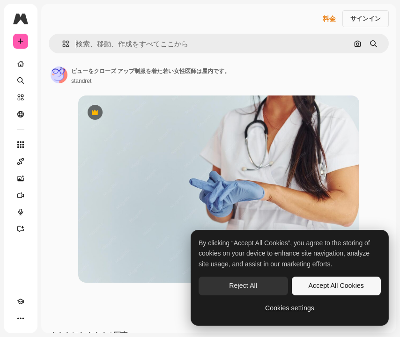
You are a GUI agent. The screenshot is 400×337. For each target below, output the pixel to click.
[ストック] (20, 97)
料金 (329, 18)
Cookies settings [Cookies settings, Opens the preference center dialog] (289, 308)
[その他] (20, 318)
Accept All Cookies (336, 285)
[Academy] (20, 301)
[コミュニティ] (20, 114)
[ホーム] (20, 63)
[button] (62, 43)
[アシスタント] (20, 228)
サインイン (365, 18)
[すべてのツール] (20, 144)
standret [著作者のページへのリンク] (81, 81)
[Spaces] (20, 161)
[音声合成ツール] (20, 212)
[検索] (20, 80)
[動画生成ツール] (20, 195)
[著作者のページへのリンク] (59, 74)
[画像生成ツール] (20, 178)
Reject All (243, 285)
